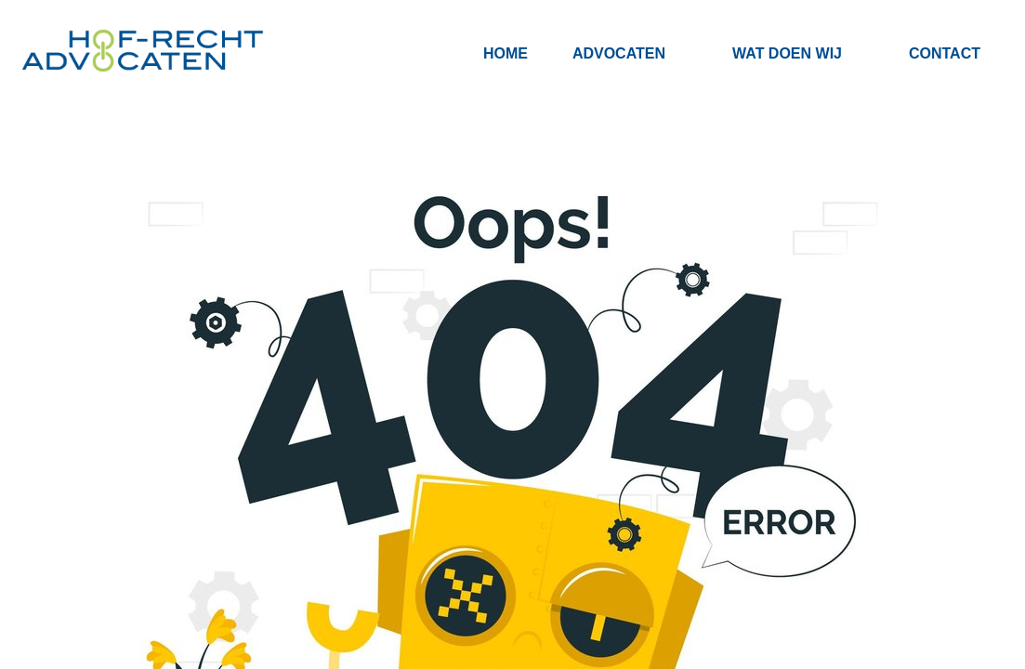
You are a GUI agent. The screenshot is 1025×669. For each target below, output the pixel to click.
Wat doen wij (787, 53)
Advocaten (618, 53)
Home (505, 53)
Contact (944, 53)
